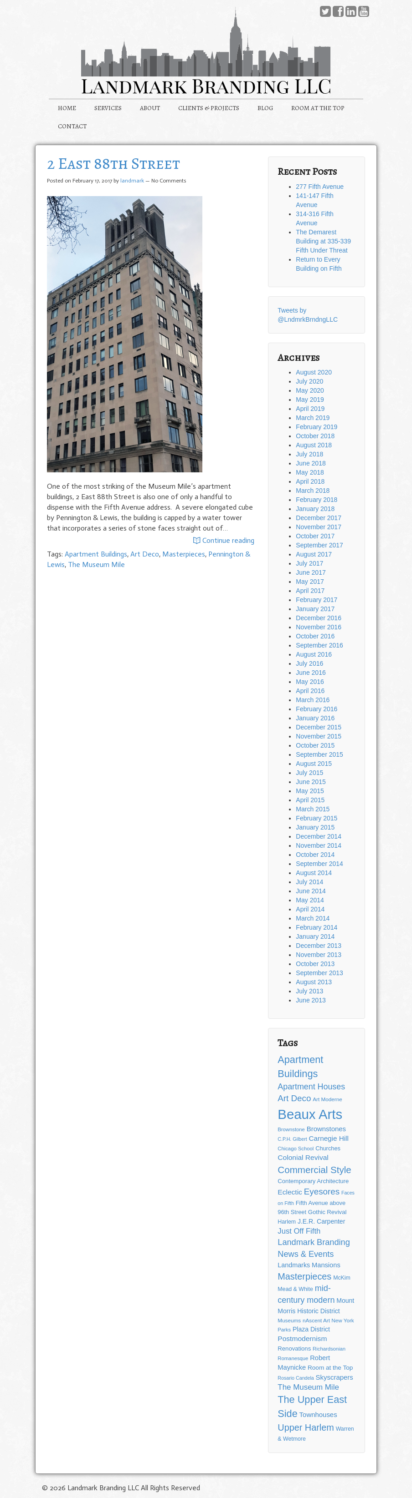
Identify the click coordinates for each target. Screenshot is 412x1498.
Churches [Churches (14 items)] (327, 1148)
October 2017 (315, 536)
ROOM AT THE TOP (318, 108)
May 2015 (310, 791)
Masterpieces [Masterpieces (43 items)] (304, 1276)
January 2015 (315, 827)
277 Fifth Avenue (320, 186)
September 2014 (319, 863)
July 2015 (309, 772)
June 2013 (310, 1000)
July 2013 (309, 991)
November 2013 (318, 954)
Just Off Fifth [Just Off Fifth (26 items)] (299, 1231)
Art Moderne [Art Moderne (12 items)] (327, 1099)
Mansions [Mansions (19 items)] (326, 1265)
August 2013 (314, 982)
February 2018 (316, 499)
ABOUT (150, 108)
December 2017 (318, 517)
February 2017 (316, 599)
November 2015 (318, 736)
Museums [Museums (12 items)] (289, 1320)
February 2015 (316, 818)
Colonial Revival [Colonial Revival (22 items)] (303, 1157)
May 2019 (310, 399)
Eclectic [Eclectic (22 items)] (290, 1192)
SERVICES (108, 108)
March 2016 (313, 699)
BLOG (265, 108)
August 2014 (314, 872)
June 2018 (310, 463)
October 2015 (315, 745)
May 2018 (310, 472)
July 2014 (309, 882)
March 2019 (313, 417)
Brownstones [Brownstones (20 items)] (326, 1129)
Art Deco (144, 554)
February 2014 (316, 927)
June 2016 (310, 672)
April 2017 (310, 590)
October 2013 (315, 963)
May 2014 (310, 900)
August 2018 (314, 445)
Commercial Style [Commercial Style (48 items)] (314, 1169)
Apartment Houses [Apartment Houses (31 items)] (311, 1086)
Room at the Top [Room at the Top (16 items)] (330, 1367)
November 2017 (318, 527)
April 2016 (310, 690)
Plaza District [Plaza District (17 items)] (311, 1329)
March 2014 (313, 918)
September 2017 (319, 545)
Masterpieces (183, 554)
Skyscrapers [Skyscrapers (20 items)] (334, 1377)
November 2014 (318, 845)
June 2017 (310, 572)
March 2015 (313, 809)
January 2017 (315, 608)
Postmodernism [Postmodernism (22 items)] (302, 1338)
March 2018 (313, 490)
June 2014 (310, 891)
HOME (67, 108)
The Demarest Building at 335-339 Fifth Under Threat (323, 241)
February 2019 (316, 426)
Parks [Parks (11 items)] (284, 1329)
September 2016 (319, 645)
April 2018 (310, 481)
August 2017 (314, 554)
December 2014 (318, 836)
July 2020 (309, 381)
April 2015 (310, 800)
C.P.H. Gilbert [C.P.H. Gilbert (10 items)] (292, 1139)
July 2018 (309, 454)
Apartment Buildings (96, 554)
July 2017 (309, 563)
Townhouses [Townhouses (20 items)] (318, 1414)
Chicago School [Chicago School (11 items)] (296, 1148)
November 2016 (318, 627)
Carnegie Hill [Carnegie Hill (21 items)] (329, 1138)
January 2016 (315, 718)
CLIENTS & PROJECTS (208, 108)
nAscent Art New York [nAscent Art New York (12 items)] (328, 1320)
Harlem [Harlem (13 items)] (287, 1222)
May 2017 (310, 581)
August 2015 (314, 763)
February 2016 (316, 709)
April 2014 (310, 909)
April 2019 (310, 408)
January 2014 (315, 936)
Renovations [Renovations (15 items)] (294, 1348)
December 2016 (318, 618)
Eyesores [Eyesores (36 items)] (322, 1191)
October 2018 (315, 436)
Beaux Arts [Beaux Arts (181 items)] (310, 1114)
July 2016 (309, 663)
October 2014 (315, 854)
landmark (132, 180)
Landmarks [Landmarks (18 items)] (294, 1265)
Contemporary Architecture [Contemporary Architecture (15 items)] (313, 1181)
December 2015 (318, 727)
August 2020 (314, 372)
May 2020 (310, 390)
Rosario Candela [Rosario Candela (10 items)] (296, 1378)
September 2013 (319, 973)
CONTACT (72, 126)
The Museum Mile (96, 564)
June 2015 (310, 781)
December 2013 (318, 945)
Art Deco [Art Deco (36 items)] (294, 1098)
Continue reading (223, 541)
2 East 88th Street (113, 163)
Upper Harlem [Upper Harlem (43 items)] (306, 1427)
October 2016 (315, 636)
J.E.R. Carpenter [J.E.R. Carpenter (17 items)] (321, 1221)
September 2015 (319, 754)
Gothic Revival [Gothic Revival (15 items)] (327, 1212)
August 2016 (314, 654)
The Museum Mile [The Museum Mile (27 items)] (308, 1387)
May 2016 (310, 681)
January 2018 (315, 508)
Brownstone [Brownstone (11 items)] (291, 1129)
